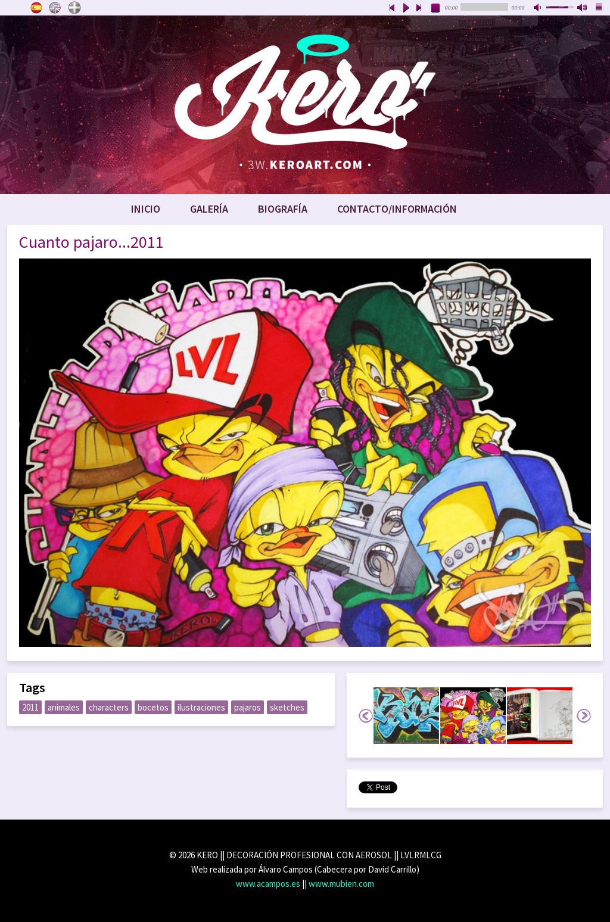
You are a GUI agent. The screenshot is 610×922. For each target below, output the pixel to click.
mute (538, 8)
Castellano (36, 7)
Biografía (282, 209)
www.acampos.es (268, 883)
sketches (287, 707)
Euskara (74, 7)
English (55, 7)
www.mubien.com (341, 883)
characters (109, 707)
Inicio (145, 209)
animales (64, 707)
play (405, 8)
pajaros (247, 707)
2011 (30, 707)
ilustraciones (201, 707)
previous (392, 8)
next (419, 8)
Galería (209, 209)
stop (436, 8)
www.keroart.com (305, 104)
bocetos (153, 707)
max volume (582, 8)
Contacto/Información (397, 209)
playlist (599, 8)
